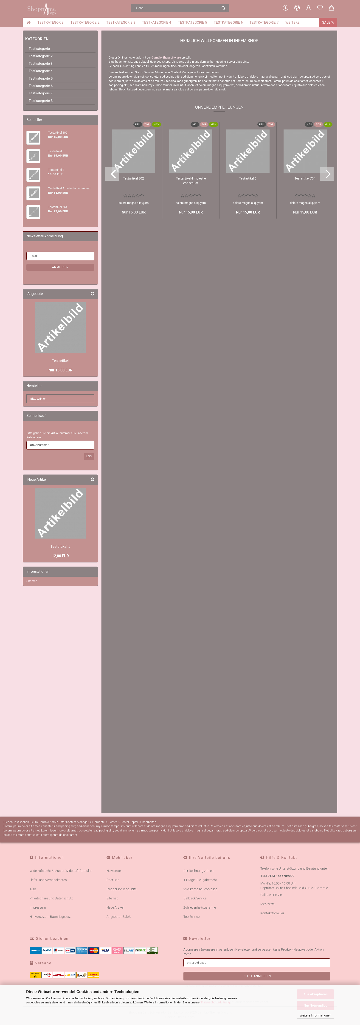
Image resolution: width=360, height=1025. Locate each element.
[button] (297, 8)
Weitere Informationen (315, 1015)
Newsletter (114, 946)
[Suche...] (223, 8)
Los (89, 531)
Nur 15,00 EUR (60, 445)
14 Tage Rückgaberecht (200, 955)
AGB (33, 964)
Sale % (328, 22)
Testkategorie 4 (156, 22)
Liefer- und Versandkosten (48, 955)
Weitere (292, 22)
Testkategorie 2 (84, 22)
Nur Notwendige (315, 1005)
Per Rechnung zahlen (198, 946)
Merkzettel (267, 979)
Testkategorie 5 (192, 22)
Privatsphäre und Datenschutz (51, 973)
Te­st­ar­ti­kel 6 (247, 253)
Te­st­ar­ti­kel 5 (60, 621)
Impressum (38, 982)
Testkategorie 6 (228, 22)
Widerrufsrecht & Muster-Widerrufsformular (61, 946)
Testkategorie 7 (264, 22)
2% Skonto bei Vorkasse (200, 964)
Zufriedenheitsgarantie (199, 982)
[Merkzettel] (320, 8)
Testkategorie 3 (120, 22)
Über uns (113, 955)
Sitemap (31, 656)
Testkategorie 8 (41, 176)
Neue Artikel (115, 982)
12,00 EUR (60, 631)
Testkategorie (50, 22)
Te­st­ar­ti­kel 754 (305, 253)
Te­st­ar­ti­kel (60, 436)
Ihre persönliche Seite (122, 964)
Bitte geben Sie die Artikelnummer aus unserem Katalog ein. (57, 510)
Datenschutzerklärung (215, 1002)
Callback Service (194, 973)
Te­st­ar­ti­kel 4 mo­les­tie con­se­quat (191, 256)
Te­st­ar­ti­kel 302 (133, 253)
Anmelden (60, 342)
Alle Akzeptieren (316, 994)
